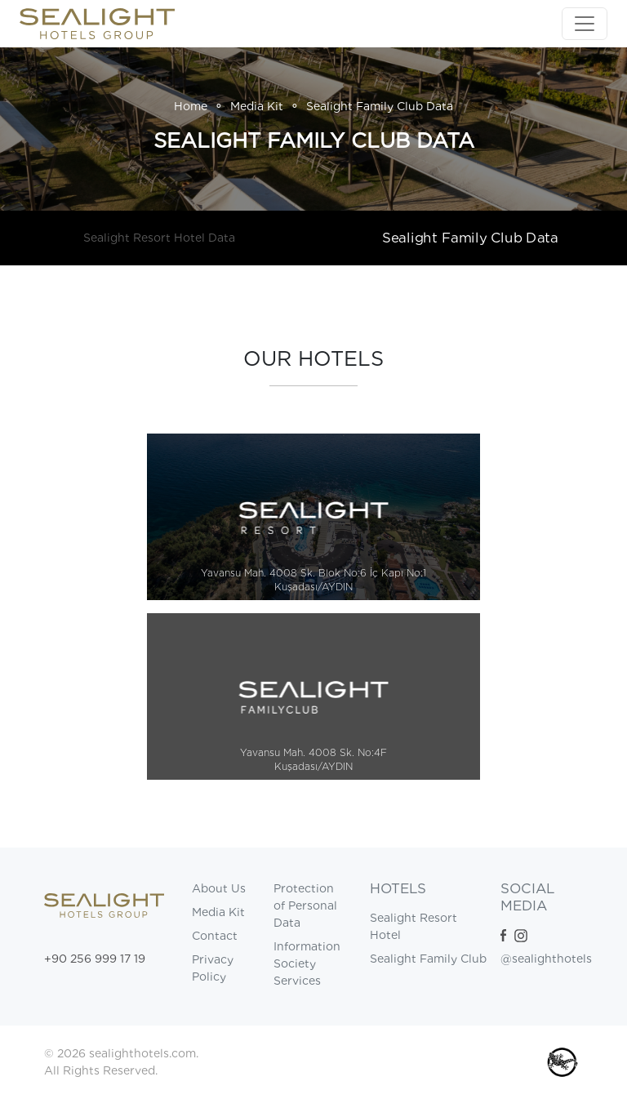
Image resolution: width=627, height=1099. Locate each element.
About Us (219, 888)
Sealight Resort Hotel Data (159, 237)
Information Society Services (306, 963)
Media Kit (256, 106)
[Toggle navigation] (584, 23)
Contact (215, 935)
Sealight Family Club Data (470, 237)
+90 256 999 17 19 (94, 958)
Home (190, 106)
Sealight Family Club (428, 958)
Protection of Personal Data (305, 905)
